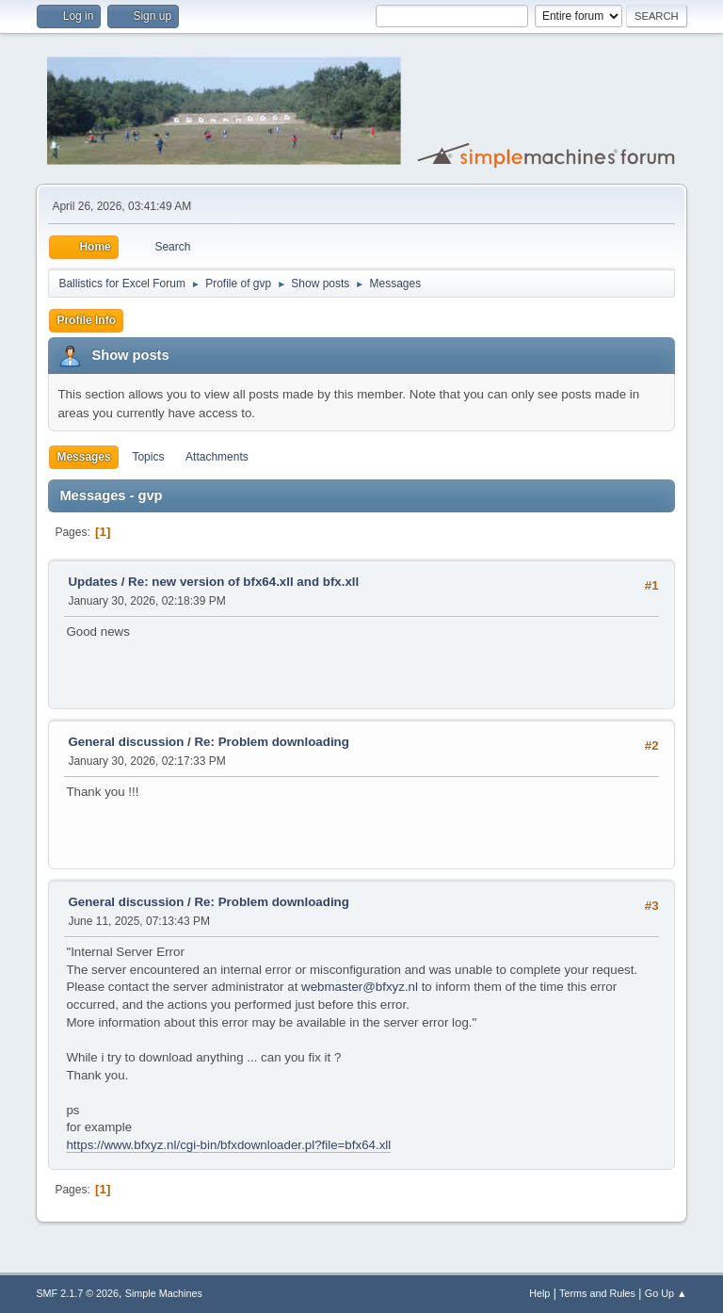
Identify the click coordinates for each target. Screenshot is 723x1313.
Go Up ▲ (666, 1293)
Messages (83, 456)
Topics (148, 456)
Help (539, 1293)
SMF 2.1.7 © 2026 (77, 1293)
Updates (93, 582)
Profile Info (86, 320)
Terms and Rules (597, 1293)
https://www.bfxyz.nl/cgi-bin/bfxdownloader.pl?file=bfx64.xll (228, 1145)
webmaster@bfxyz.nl (359, 987)
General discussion (126, 742)
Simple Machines (163, 1293)
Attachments (217, 456)
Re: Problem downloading (271, 742)
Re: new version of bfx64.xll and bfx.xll (243, 582)
